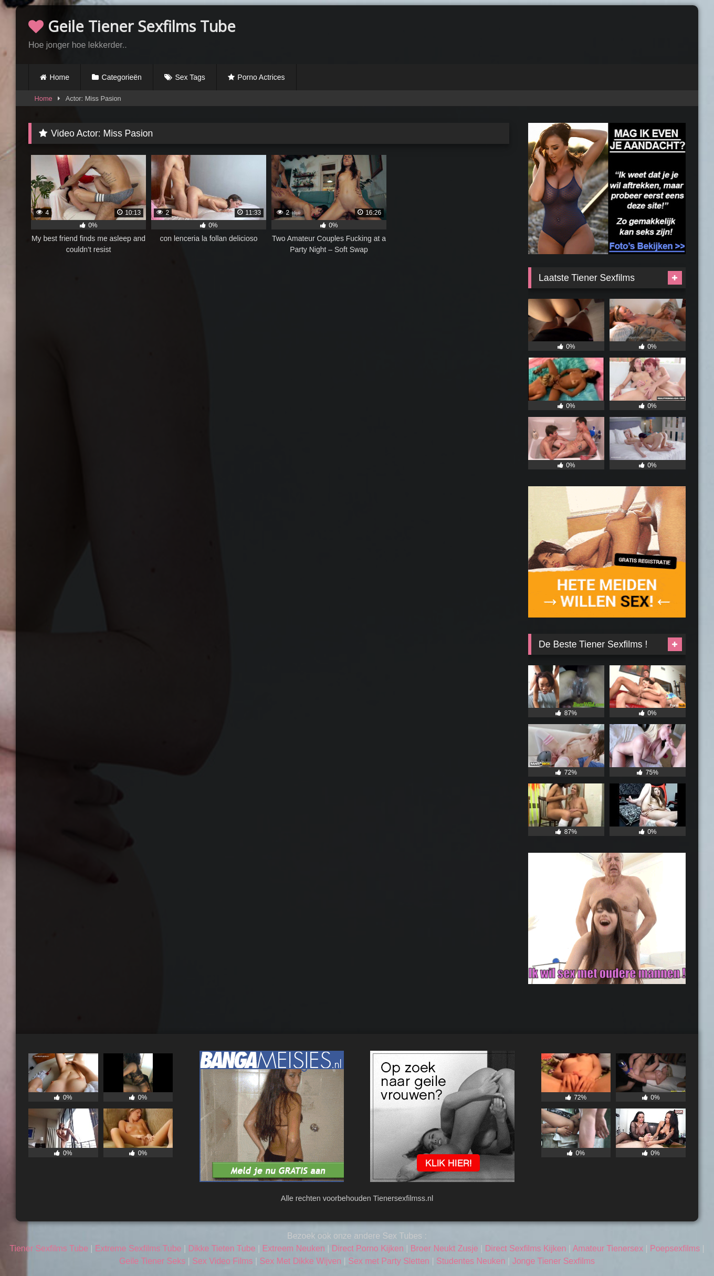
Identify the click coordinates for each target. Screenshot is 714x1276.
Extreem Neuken (293, 1248)
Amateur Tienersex (608, 1248)
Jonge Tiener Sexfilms (553, 1261)
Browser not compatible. (563, 33)
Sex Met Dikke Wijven (301, 1261)
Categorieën (122, 77)
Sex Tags (190, 77)
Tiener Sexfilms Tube (48, 1248)
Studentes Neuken (471, 1261)
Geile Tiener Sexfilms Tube (132, 26)
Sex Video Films (222, 1261)
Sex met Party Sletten (388, 1261)
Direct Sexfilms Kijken (525, 1248)
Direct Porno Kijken (368, 1248)
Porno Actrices (261, 77)
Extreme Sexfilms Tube (138, 1248)
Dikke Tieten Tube (221, 1248)
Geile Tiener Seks (152, 1261)
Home (59, 77)
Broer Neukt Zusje (444, 1248)
